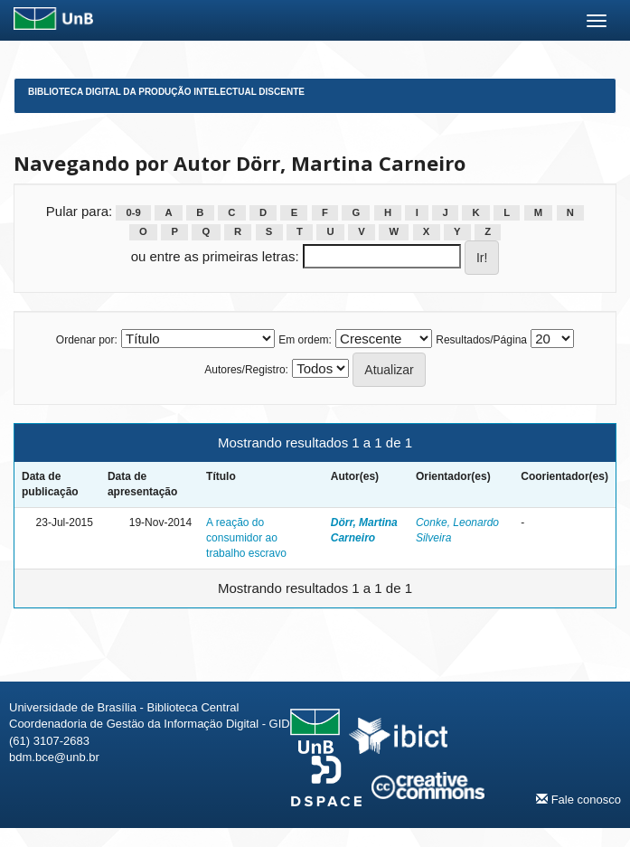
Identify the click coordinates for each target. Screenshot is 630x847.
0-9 (134, 212)
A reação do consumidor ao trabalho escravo (246, 538)
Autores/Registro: (246, 369)
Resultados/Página (481, 340)
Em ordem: (305, 340)
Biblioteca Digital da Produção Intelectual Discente (166, 92)
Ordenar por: (87, 340)
